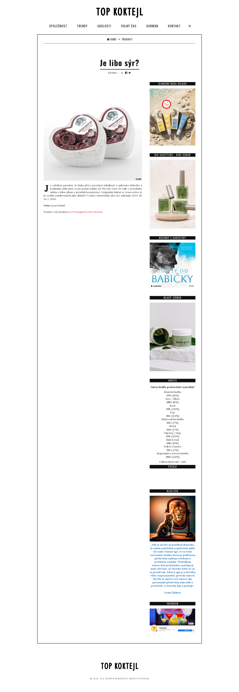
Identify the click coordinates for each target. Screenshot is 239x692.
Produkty (127, 39)
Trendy (82, 26)
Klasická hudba (172, 391)
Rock (172, 405)
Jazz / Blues (173, 398)
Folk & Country (172, 446)
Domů (111, 39)
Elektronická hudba (172, 419)
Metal (172, 426)
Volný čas (129, 26)
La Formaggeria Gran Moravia (86, 211)
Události (104, 26)
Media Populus (139, 678)
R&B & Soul (172, 439)
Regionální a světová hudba (172, 453)
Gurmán (152, 26)
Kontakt (174, 26)
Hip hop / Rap (172, 432)
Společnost (58, 26)
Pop (172, 412)
